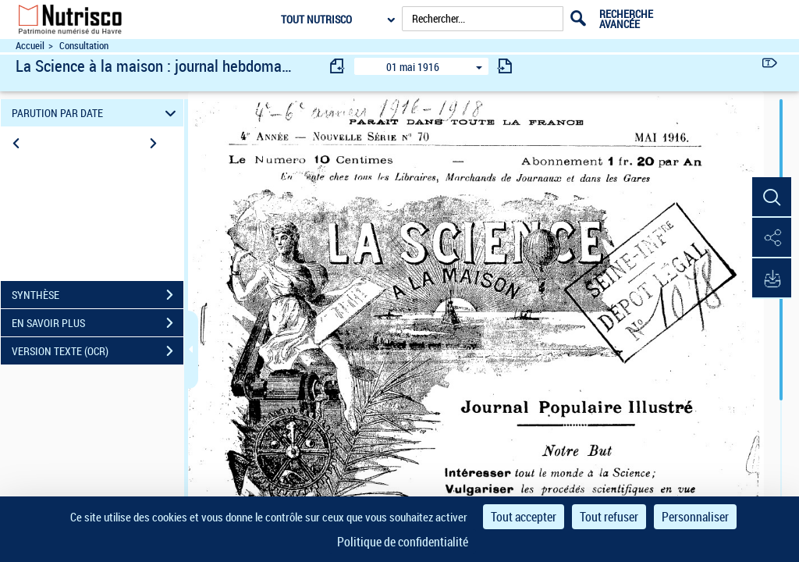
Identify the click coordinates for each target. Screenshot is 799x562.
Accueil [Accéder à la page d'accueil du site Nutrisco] (30, 45)
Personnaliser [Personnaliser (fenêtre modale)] (695, 516)
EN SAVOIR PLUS (97, 323)
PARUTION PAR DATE (96, 112)
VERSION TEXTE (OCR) (97, 351)
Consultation (83, 45)
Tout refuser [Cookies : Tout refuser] (609, 516)
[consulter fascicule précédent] (338, 66)
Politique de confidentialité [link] (402, 541)
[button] (771, 197)
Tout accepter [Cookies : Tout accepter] (523, 516)
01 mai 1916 (412, 66)
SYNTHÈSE (97, 295)
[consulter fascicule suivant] (505, 66)
